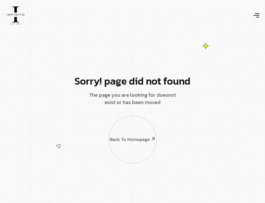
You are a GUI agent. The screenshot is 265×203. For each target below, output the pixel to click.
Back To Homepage (132, 124)
